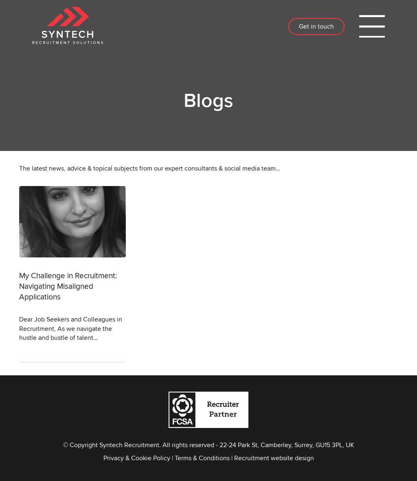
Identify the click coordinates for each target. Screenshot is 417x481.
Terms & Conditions (202, 458)
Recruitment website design (274, 458)
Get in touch (316, 26)
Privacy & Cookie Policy (136, 458)
